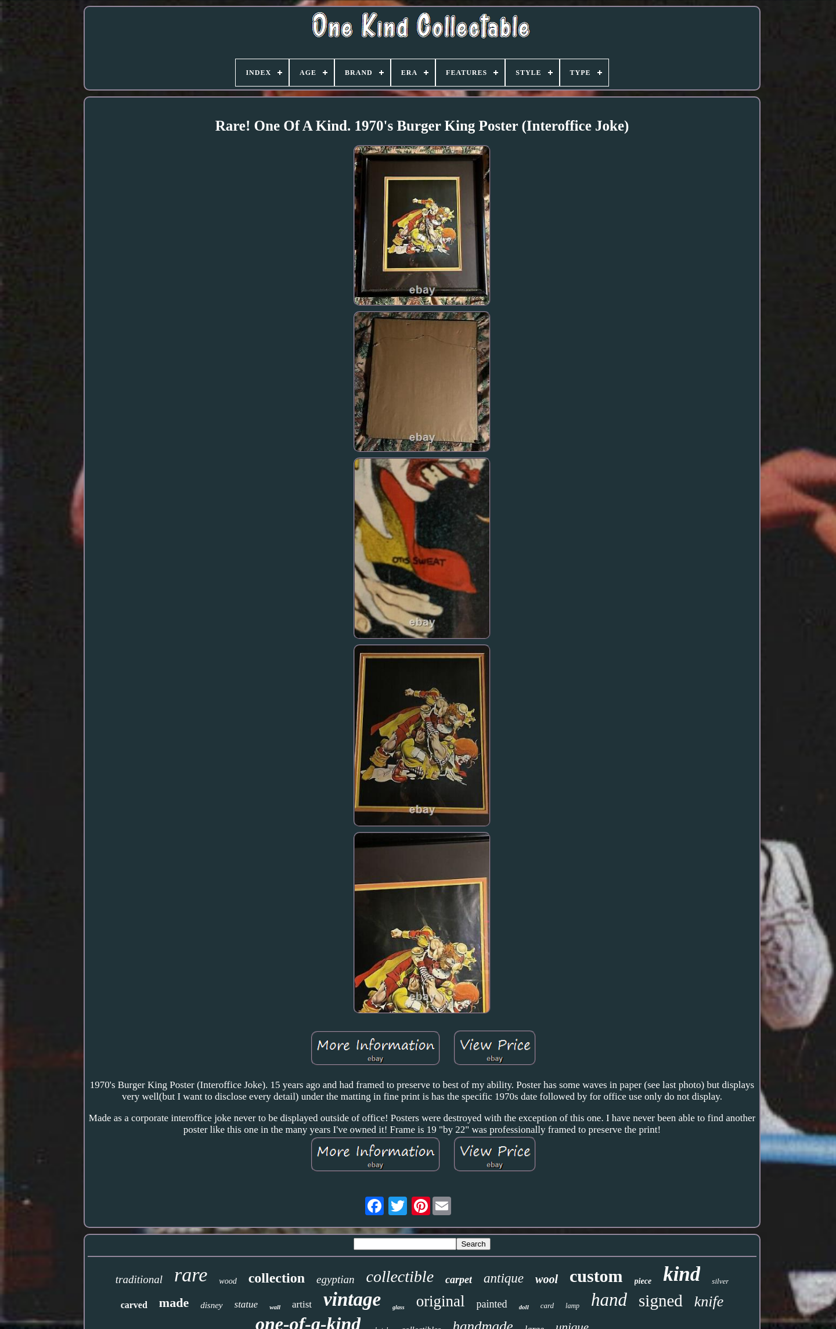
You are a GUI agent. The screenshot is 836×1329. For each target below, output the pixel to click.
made (174, 1302)
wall (274, 1306)
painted (492, 1304)
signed (661, 1300)
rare (190, 1274)
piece (643, 1281)
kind (681, 1274)
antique (504, 1278)
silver (720, 1281)
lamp (572, 1306)
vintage (352, 1299)
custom (596, 1275)
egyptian (335, 1279)
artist (302, 1304)
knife (709, 1301)
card (547, 1305)
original (440, 1301)
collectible (400, 1276)
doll (524, 1306)
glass (398, 1307)
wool (546, 1279)
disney (211, 1305)
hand (609, 1300)
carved (134, 1305)
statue (246, 1304)
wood (227, 1281)
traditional (139, 1279)
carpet (458, 1279)
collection (276, 1277)
